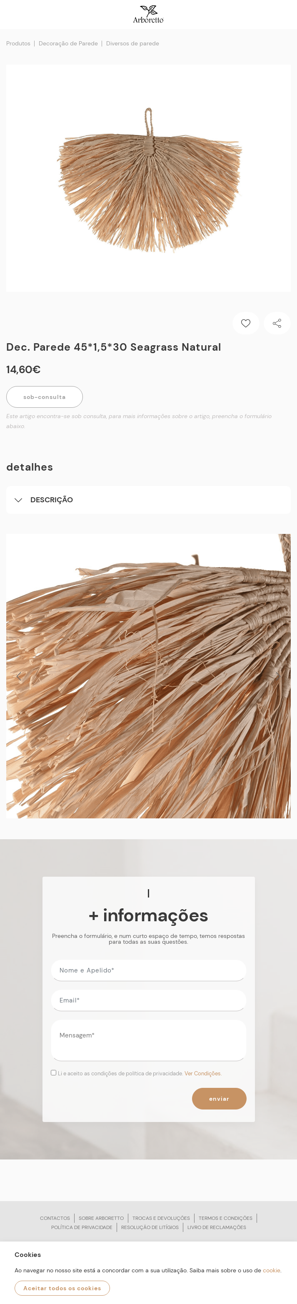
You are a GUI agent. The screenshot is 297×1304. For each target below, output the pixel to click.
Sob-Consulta (44, 397)
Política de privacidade (81, 1227)
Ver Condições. (203, 1073)
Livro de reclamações (216, 1227)
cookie (271, 1270)
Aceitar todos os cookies (62, 1288)
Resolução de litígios (150, 1227)
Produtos (18, 43)
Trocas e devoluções (161, 1218)
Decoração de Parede (68, 43)
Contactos (55, 1218)
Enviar (219, 1098)
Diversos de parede (132, 43)
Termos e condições (225, 1218)
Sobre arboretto (101, 1218)
